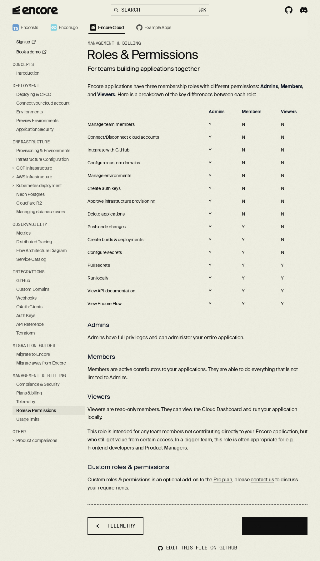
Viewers (99, 397)
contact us (262, 479)
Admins (98, 325)
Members (101, 357)
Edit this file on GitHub (197, 548)
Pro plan (222, 479)
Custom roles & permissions (128, 467)
